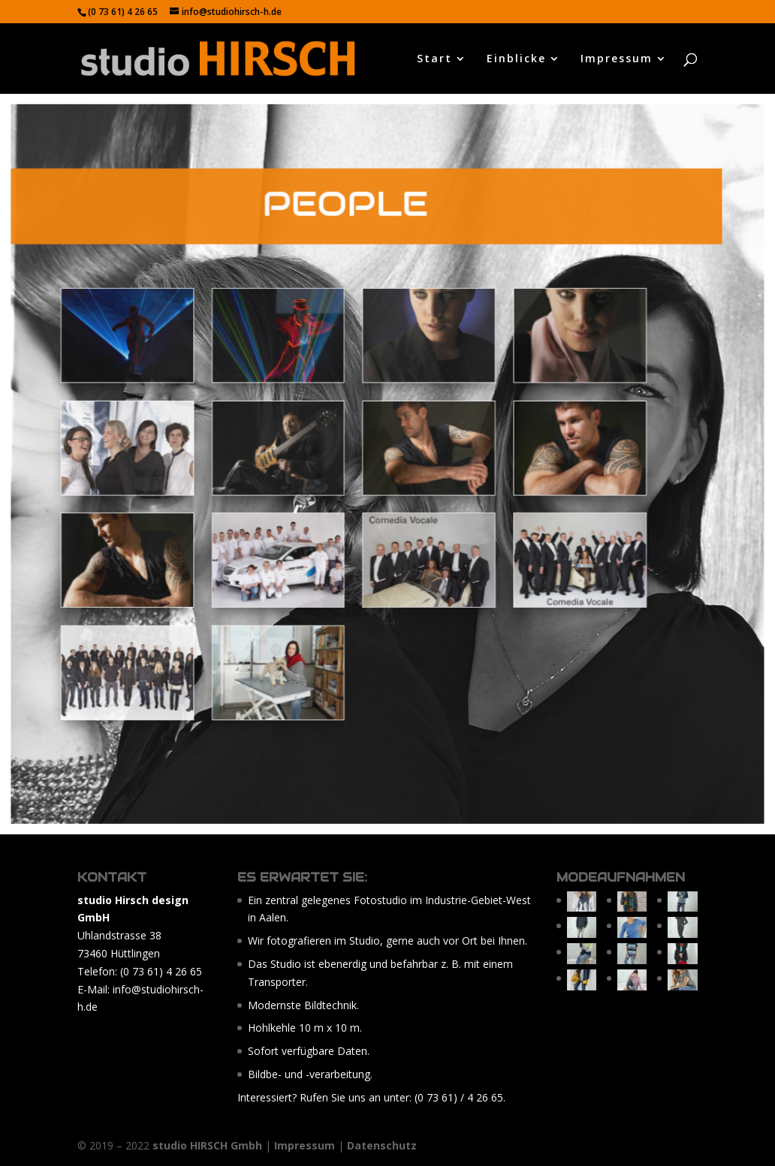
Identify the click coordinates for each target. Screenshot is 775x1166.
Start (434, 59)
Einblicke (516, 59)
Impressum (616, 59)
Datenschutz (382, 1145)
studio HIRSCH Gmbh (207, 1145)
